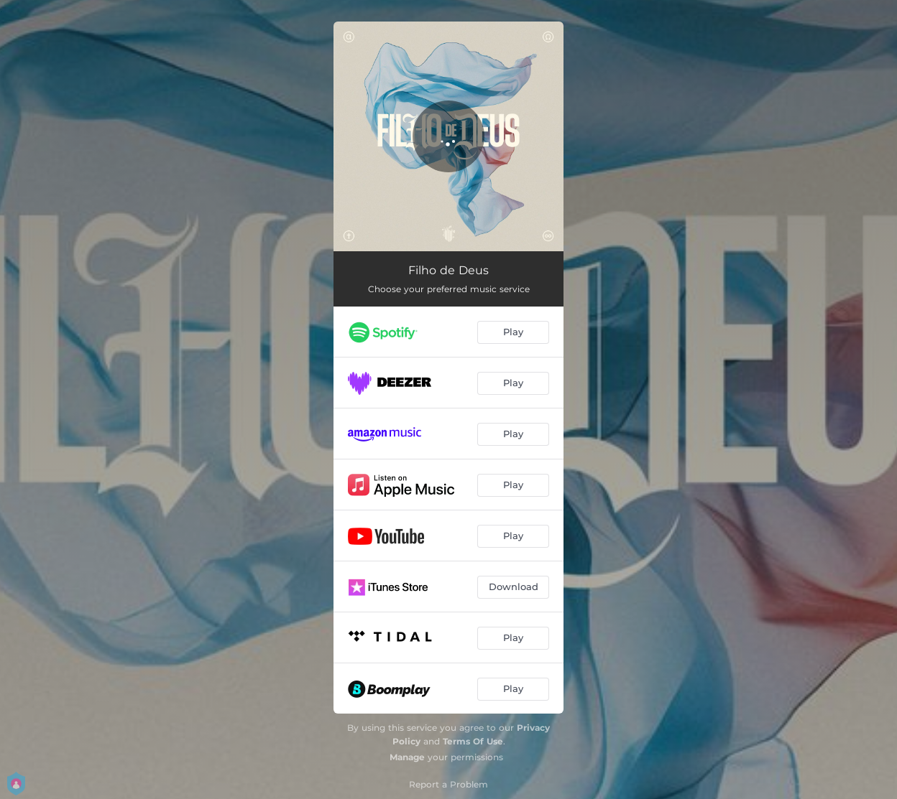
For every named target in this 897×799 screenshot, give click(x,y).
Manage (407, 757)
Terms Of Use (473, 741)
